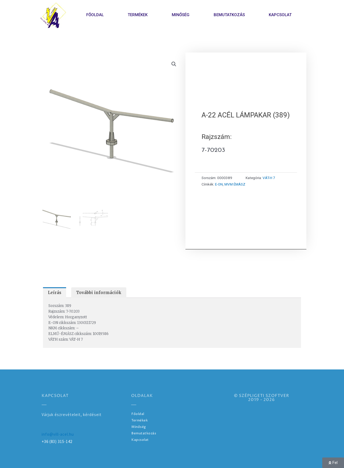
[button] (174, 64)
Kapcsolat (280, 14)
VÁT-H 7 (269, 178)
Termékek (138, 14)
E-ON (219, 184)
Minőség (180, 14)
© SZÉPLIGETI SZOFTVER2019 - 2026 (261, 398)
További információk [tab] (98, 292)
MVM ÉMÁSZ (234, 184)
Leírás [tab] (54, 292)
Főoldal (95, 14)
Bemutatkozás (229, 14)
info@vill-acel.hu (58, 434)
